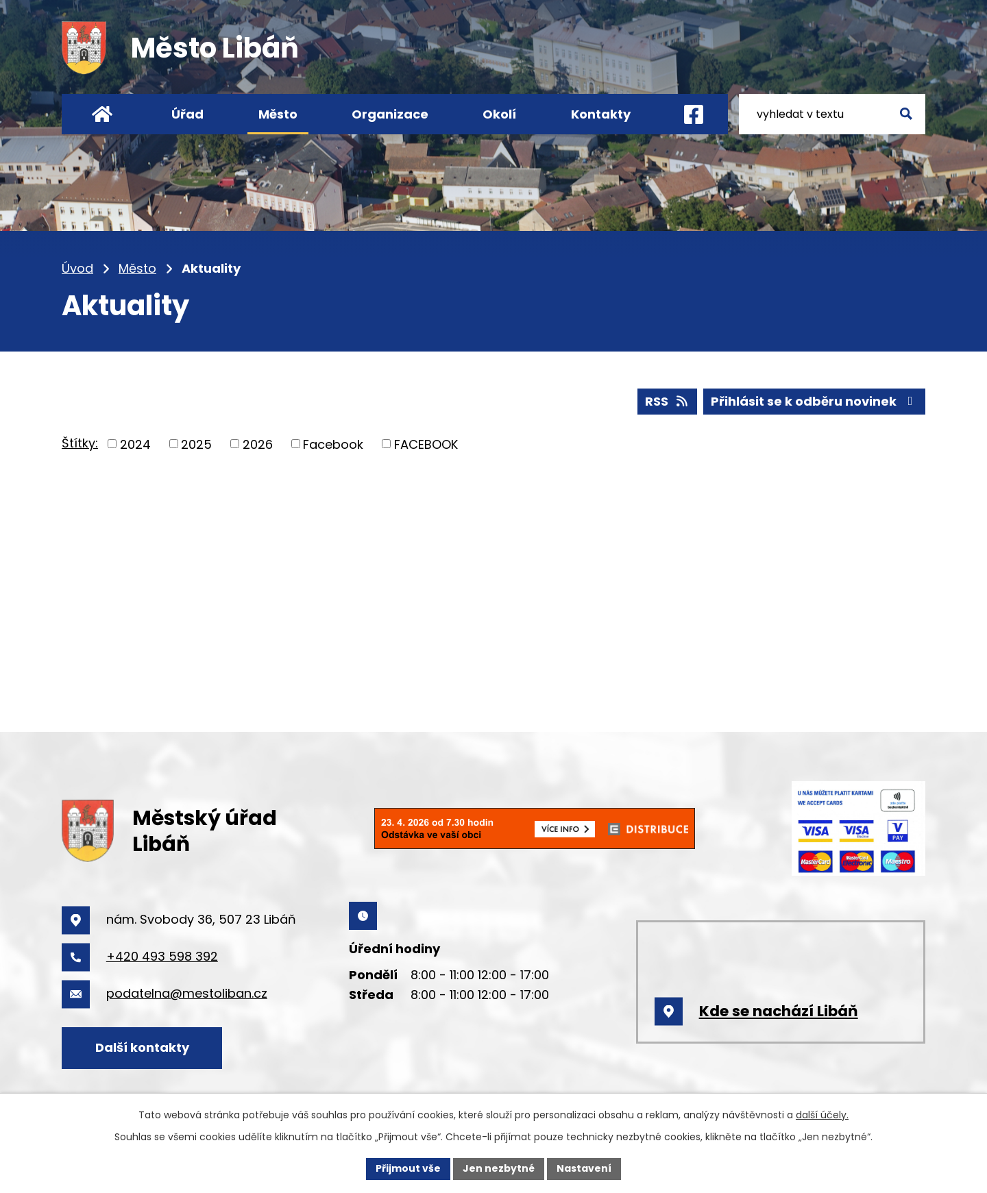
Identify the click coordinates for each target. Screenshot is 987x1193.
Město (137, 268)
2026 (258, 443)
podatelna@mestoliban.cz (186, 993)
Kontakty (601, 114)
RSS (667, 401)
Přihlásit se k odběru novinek (814, 401)
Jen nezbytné (499, 1168)
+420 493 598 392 (162, 956)
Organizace (390, 114)
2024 (135, 443)
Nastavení (584, 1168)
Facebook (333, 443)
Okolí (499, 114)
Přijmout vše (408, 1168)
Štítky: (80, 443)
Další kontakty (142, 1047)
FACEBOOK (426, 443)
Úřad (187, 114)
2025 (196, 443)
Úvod (77, 268)
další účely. (822, 1115)
